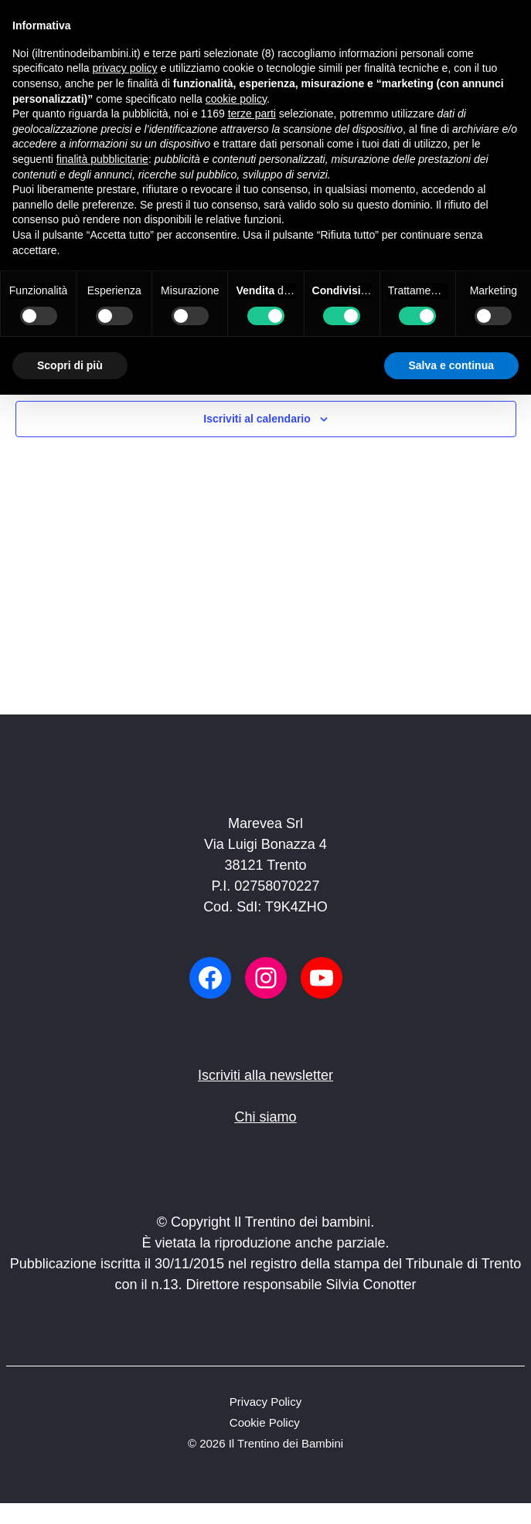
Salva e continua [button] (451, 365)
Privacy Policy (265, 1401)
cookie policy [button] (236, 99)
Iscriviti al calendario (257, 418)
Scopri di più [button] (70, 365)
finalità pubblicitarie (102, 159)
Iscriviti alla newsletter (265, 1075)
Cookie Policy (265, 1422)
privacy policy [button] (125, 68)
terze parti (252, 113)
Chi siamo (265, 1117)
